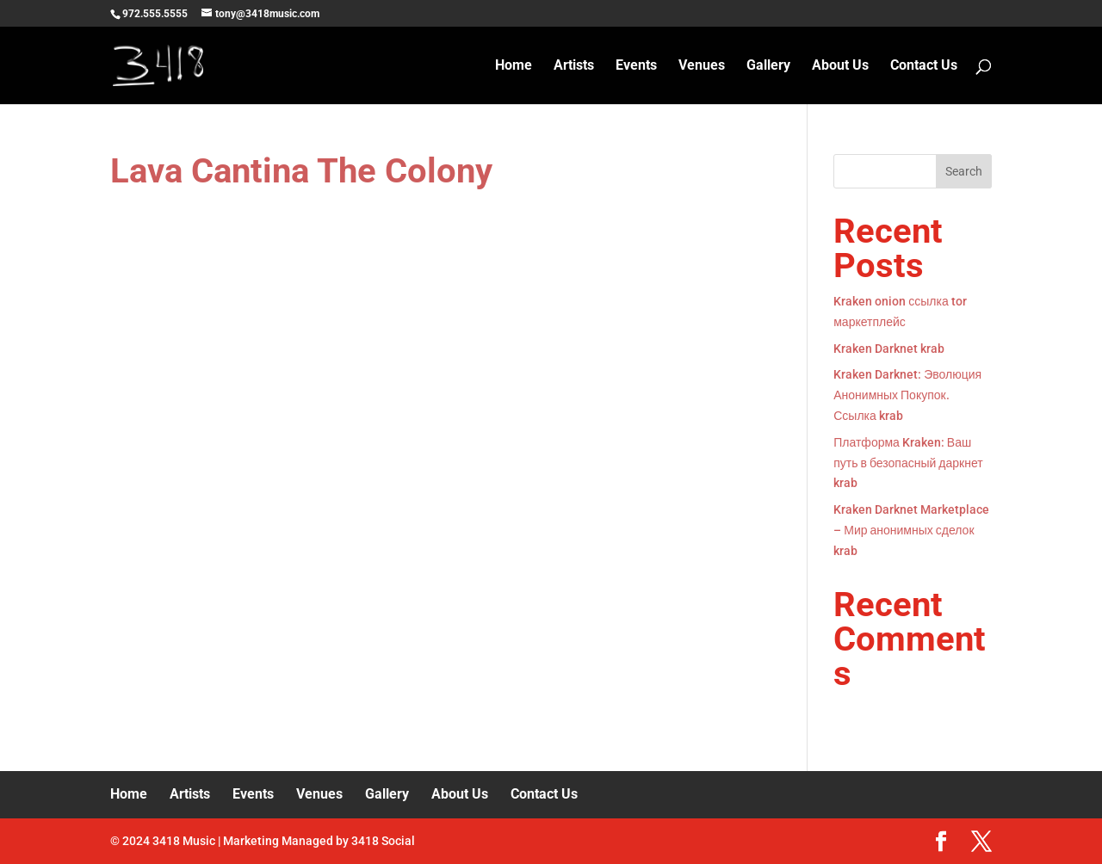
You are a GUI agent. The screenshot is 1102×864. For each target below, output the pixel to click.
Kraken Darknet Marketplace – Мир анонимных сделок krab (911, 530)
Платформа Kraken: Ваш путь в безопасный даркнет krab (907, 463)
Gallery (768, 66)
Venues (701, 66)
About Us (840, 66)
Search (963, 171)
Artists (574, 66)
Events (636, 66)
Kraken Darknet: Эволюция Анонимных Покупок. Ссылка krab (907, 395)
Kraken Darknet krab (888, 348)
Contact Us (923, 66)
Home (513, 66)
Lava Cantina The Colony (301, 171)
